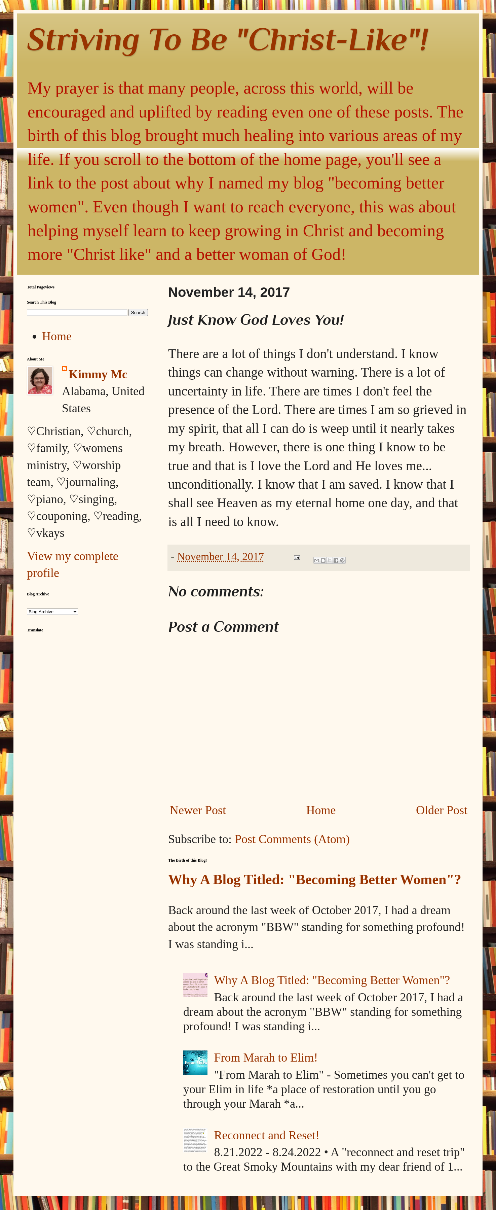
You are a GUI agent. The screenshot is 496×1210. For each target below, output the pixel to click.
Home (321, 810)
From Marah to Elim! (266, 1057)
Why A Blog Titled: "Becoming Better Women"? (314, 879)
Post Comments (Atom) (292, 839)
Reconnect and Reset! (266, 1135)
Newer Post (198, 810)
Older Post (441, 810)
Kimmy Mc (98, 374)
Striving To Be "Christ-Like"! (227, 39)
